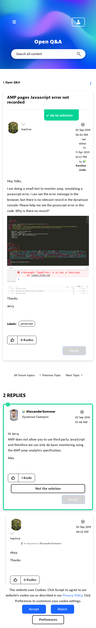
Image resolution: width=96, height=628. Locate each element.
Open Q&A (12, 82)
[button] (34, 609)
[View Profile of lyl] (23, 124)
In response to (42, 543)
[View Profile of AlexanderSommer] (40, 412)
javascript (27, 323)
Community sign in (78, 22)
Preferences (48, 620)
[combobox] (48, 54)
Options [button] (90, 82)
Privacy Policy (72, 595)
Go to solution (61, 115)
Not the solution (48, 489)
